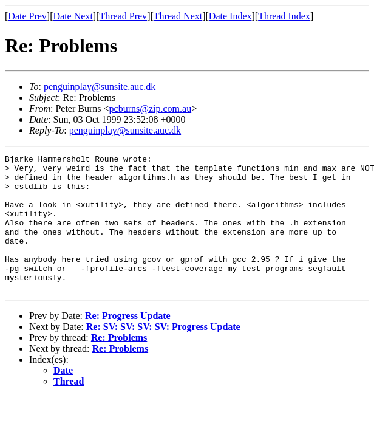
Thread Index (284, 16)
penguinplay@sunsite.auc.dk (99, 86)
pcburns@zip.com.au (150, 108)
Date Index (230, 16)
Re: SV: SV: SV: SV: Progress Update (163, 354)
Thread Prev (123, 16)
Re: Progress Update (128, 343)
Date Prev (27, 16)
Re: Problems (119, 365)
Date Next (73, 16)
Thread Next (178, 16)
